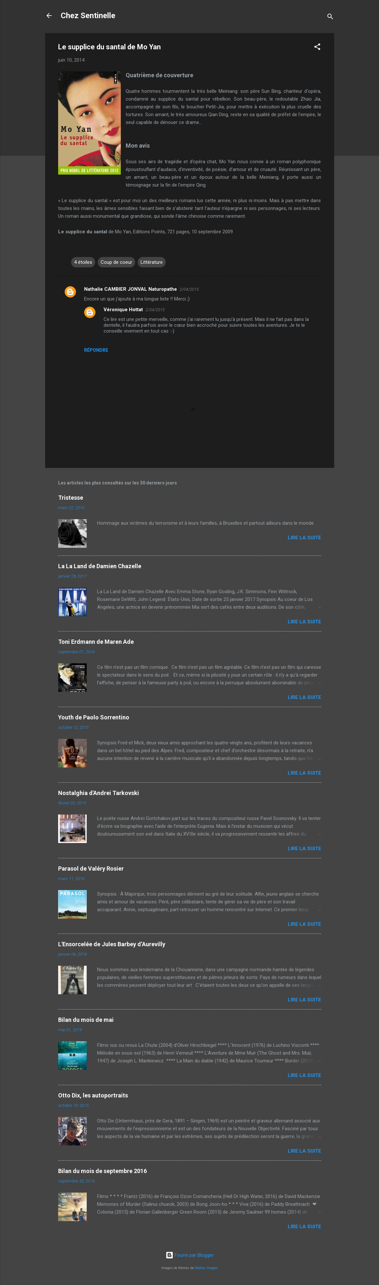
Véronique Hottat (123, 309)
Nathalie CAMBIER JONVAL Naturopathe (130, 289)
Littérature (152, 262)
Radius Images (206, 1268)
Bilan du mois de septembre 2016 (102, 1171)
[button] (317, 48)
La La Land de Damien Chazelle (99, 566)
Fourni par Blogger (190, 1255)
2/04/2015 (189, 289)
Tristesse (70, 497)
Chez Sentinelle (88, 15)
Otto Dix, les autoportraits (93, 1095)
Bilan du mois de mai (86, 1019)
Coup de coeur (116, 262)
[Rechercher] (330, 18)
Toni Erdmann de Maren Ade (96, 641)
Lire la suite (304, 538)
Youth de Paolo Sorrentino (93, 717)
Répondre (96, 350)
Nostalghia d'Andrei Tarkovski (98, 792)
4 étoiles (83, 262)
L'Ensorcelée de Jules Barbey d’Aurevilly (111, 944)
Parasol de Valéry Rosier (91, 868)
